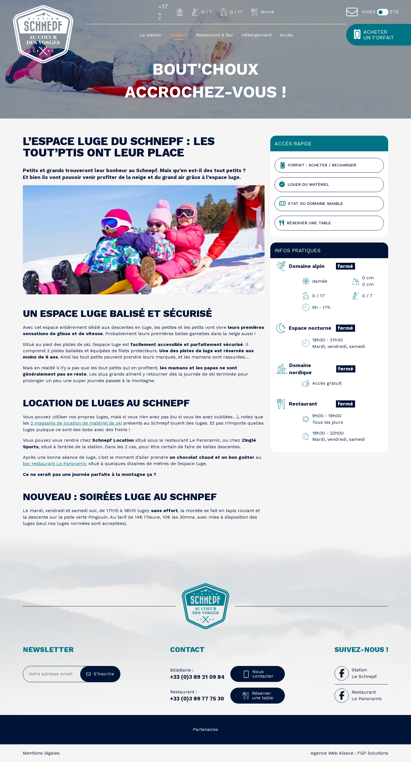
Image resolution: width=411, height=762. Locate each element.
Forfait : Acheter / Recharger (317, 165)
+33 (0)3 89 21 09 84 (197, 677)
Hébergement (256, 37)
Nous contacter (257, 674)
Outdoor (179, 37)
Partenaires (205, 729)
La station (150, 37)
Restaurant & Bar (214, 37)
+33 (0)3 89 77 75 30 (197, 698)
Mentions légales (41, 753)
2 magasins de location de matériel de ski (76, 423)
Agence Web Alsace (332, 753)
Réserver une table (305, 223)
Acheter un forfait (373, 34)
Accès (286, 37)
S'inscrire (100, 674)
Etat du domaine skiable (311, 204)
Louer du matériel (304, 185)
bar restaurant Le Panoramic (55, 463)
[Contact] (353, 12)
